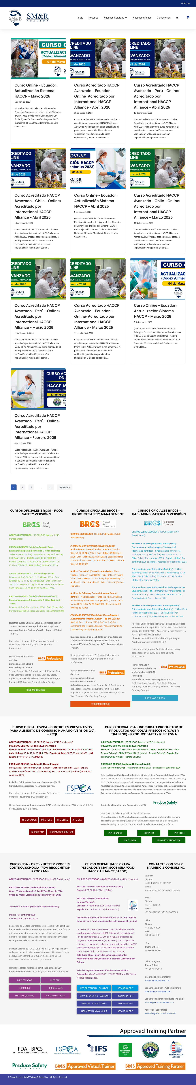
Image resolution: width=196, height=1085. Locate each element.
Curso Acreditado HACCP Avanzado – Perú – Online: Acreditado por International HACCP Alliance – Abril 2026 (156, 96)
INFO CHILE (62, 820)
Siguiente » (64, 487)
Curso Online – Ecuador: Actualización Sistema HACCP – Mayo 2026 (36, 91)
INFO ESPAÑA (37, 832)
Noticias (185, 3)
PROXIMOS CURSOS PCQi (61, 832)
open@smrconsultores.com (158, 991)
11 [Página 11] (50, 487)
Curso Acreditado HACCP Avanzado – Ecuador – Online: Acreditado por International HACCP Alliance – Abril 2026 (96, 96)
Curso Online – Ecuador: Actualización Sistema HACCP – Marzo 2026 (155, 311)
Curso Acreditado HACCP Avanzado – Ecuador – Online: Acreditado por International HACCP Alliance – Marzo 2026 (96, 316)
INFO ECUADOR (29, 820)
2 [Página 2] (22, 487)
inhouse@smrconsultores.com (159, 1002)
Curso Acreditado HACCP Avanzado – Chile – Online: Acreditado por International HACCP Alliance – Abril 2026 (38, 206)
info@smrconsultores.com (157, 980)
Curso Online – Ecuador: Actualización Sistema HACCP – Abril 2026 (95, 201)
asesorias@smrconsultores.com (160, 1013)
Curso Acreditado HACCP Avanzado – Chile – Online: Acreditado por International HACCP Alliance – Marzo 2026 (157, 206)
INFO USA (77, 820)
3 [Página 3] (31, 487)
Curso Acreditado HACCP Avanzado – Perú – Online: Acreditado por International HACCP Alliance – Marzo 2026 (37, 316)
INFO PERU (46, 820)
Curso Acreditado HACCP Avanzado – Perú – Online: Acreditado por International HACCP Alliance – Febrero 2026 (37, 426)
